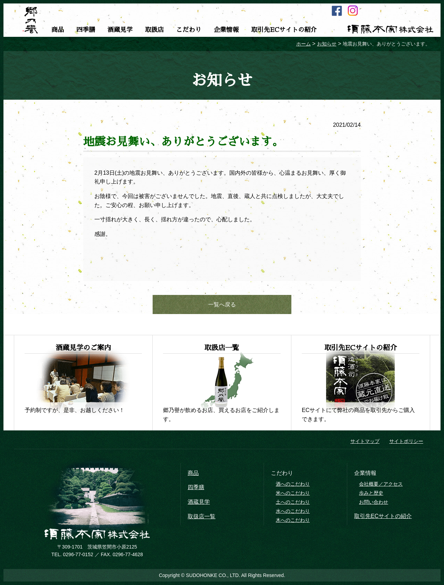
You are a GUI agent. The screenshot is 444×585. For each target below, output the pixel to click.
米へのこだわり (293, 493)
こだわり (188, 30)
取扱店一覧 (201, 516)
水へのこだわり (293, 511)
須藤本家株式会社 (390, 29)
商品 (57, 30)
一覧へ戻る (222, 304)
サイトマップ (364, 441)
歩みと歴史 (371, 493)
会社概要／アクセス (381, 484)
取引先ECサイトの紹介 (284, 30)
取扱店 (154, 30)
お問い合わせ (373, 502)
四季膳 (85, 30)
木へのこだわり (293, 520)
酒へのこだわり (293, 484)
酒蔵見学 (120, 30)
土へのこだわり (293, 502)
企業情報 (226, 30)
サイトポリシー (406, 441)
